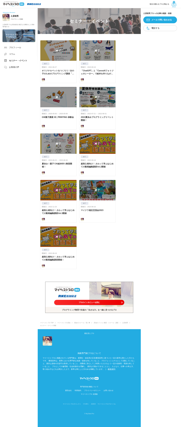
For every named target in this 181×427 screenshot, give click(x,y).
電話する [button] (155, 28)
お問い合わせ (108, 390)
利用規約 (78, 390)
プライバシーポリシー (92, 390)
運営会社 (68, 390)
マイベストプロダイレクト (72, 404)
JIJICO (93, 404)
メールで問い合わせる (161, 20)
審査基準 (111, 369)
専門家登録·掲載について (89, 387)
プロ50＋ (86, 404)
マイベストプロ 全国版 (89, 394)
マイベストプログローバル (107, 404)
